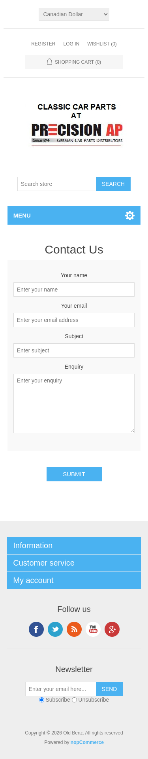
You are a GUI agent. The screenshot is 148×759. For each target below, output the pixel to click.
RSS (74, 629)
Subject (74, 336)
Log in (71, 44)
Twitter (55, 629)
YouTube (93, 629)
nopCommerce (87, 742)
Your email (74, 306)
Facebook (36, 629)
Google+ (112, 629)
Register (43, 44)
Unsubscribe (94, 700)
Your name (74, 275)
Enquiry (74, 366)
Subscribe (58, 700)
